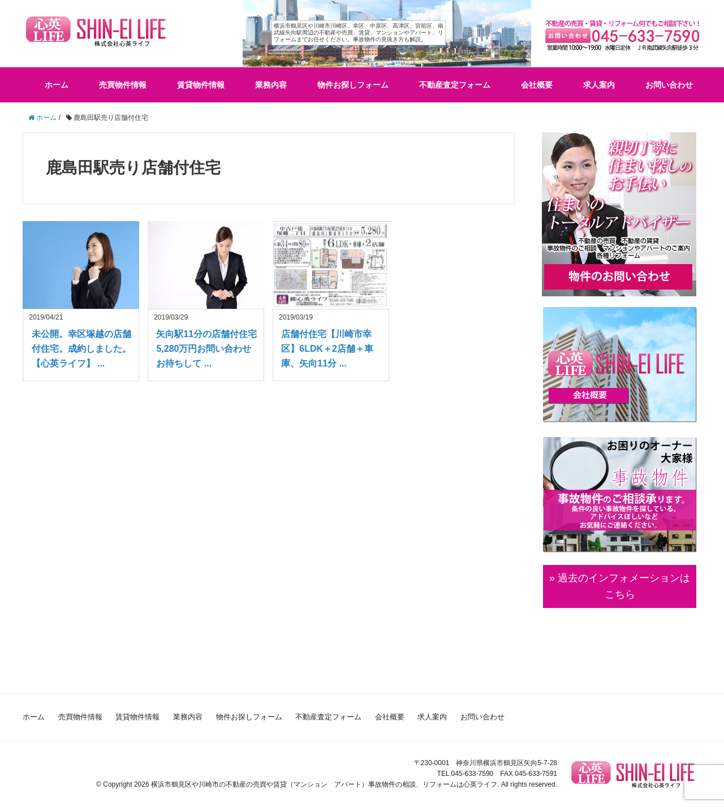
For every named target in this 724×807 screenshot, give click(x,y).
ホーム (56, 84)
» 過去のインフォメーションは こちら (619, 586)
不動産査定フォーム (454, 84)
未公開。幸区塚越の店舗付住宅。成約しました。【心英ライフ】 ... (81, 348)
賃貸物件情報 (201, 84)
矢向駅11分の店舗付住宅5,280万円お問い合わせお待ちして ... (206, 348)
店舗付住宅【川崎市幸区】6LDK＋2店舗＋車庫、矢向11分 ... (327, 348)
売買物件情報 (122, 84)
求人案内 (599, 84)
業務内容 (271, 84)
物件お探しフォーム (353, 84)
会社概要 (537, 84)
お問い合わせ (669, 84)
